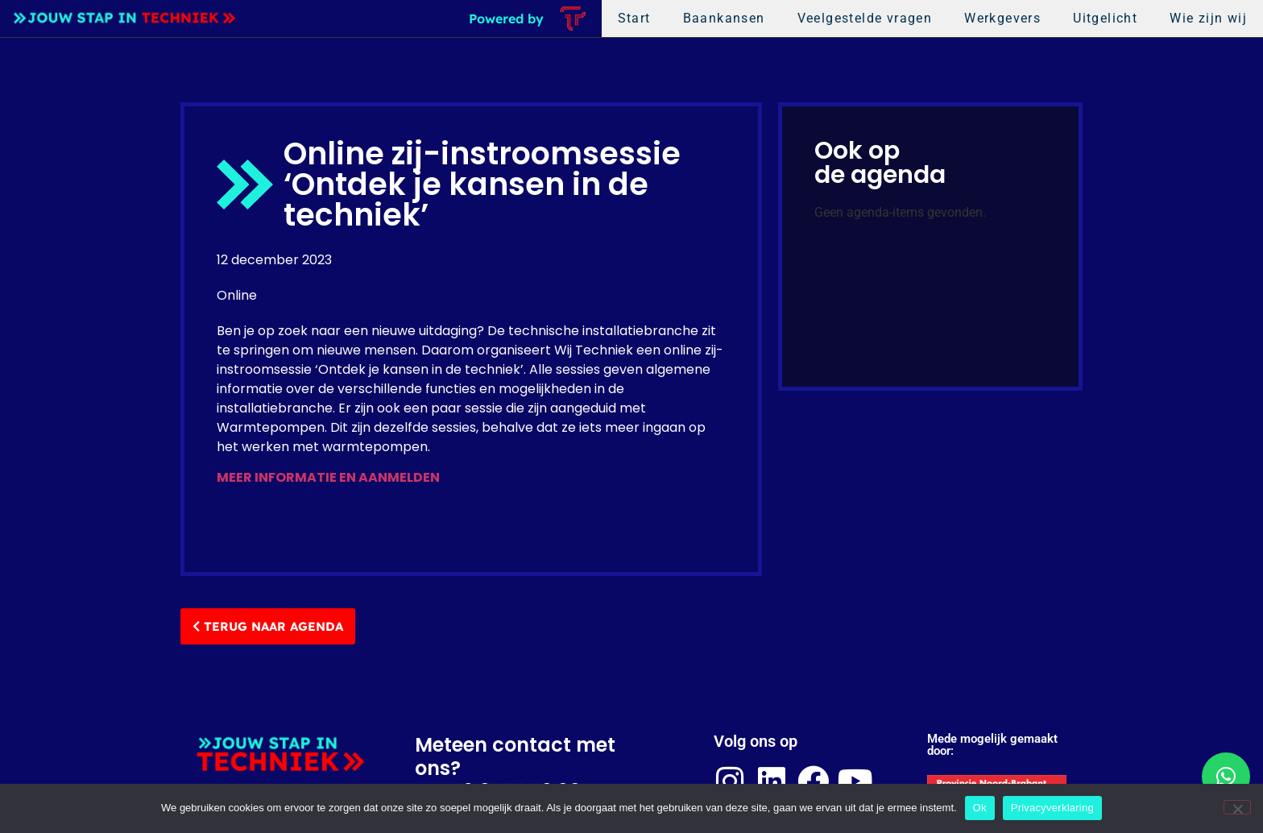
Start (634, 18)
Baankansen (724, 18)
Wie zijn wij (1208, 18)
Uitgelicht (1105, 18)
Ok (980, 808)
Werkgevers (1002, 18)
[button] (1226, 776)
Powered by (506, 18)
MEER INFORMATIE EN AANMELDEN (328, 477)
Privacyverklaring (1052, 808)
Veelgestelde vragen (865, 18)
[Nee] (1237, 807)
